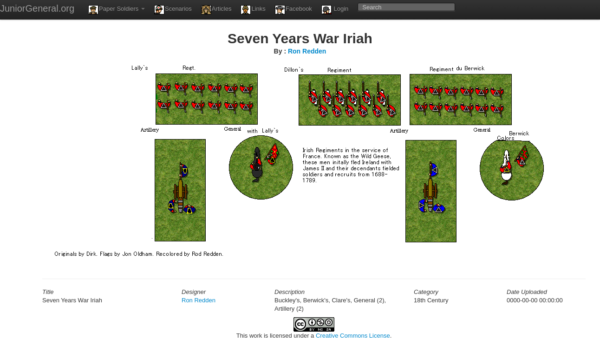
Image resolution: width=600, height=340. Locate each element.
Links (253, 9)
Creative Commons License (353, 335)
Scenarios (173, 9)
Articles (216, 9)
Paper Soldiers (116, 9)
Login (334, 9)
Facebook (293, 9)
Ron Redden (307, 51)
